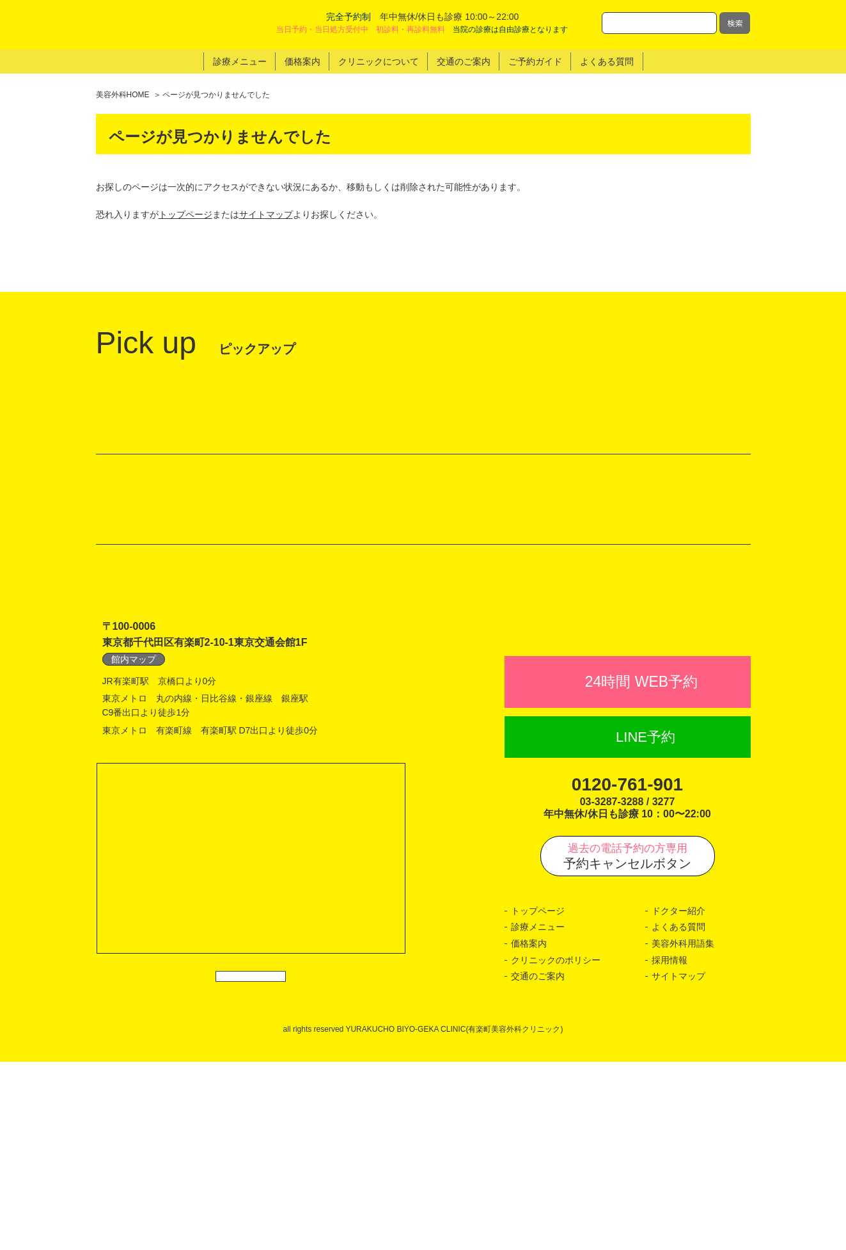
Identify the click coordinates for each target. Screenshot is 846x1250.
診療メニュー (538, 1115)
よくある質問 (678, 1115)
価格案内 (529, 1131)
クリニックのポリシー (555, 1147)
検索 (734, 22)
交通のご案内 (538, 1164)
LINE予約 (645, 925)
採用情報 (669, 1147)
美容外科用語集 (683, 1131)
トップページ (185, 214)
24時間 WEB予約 (641, 869)
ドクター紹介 (678, 1099)
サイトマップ (266, 214)
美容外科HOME (123, 94)
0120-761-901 (627, 972)
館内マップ (133, 819)
